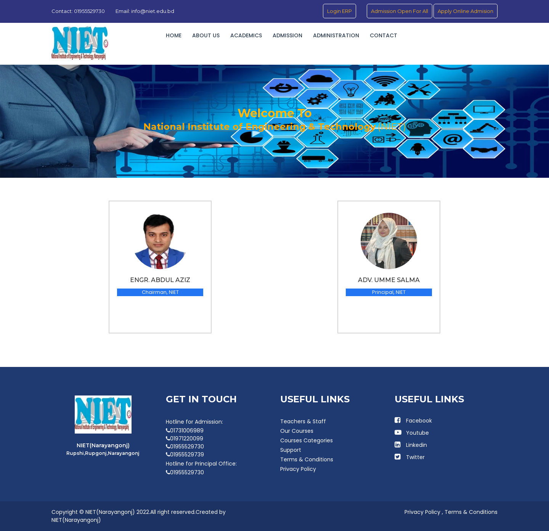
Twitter (415, 457)
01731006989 (185, 430)
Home (173, 35)
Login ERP (339, 11)
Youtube (417, 433)
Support (290, 450)
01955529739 (185, 454)
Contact (383, 35)
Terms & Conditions (306, 459)
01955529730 (185, 446)
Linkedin (416, 445)
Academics (246, 35)
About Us (206, 35)
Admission (287, 35)
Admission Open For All (399, 11)
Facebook (419, 420)
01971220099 (184, 438)
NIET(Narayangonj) (76, 520)
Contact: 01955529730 (78, 11)
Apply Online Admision (465, 11)
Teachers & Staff (303, 421)
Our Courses (296, 431)
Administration (336, 35)
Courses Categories (306, 440)
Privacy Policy (298, 469)
